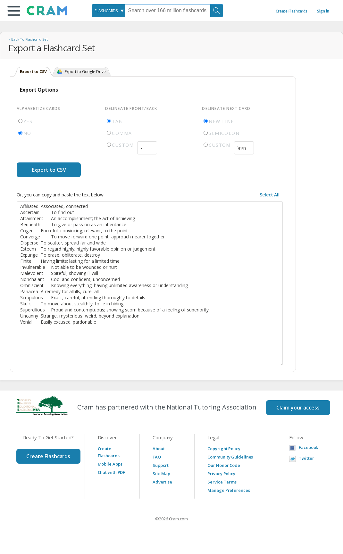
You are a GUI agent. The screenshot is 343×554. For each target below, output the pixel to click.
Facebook (308, 447)
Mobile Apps (110, 464)
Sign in (323, 11)
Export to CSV (49, 169)
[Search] (216, 10)
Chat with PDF (111, 472)
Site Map (161, 473)
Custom (120, 145)
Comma (119, 133)
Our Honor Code (223, 465)
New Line (219, 121)
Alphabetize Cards (38, 108)
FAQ (157, 457)
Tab (114, 121)
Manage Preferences (228, 490)
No (24, 133)
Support (161, 465)
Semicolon (221, 133)
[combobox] (108, 10)
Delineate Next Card (226, 108)
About (159, 448)
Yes (25, 121)
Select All (270, 195)
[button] (13, 11)
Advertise (162, 482)
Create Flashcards (291, 11)
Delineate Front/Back (131, 108)
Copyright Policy (223, 448)
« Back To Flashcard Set (28, 39)
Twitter (306, 458)
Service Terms (222, 482)
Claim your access (297, 407)
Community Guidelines (230, 457)
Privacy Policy (221, 473)
